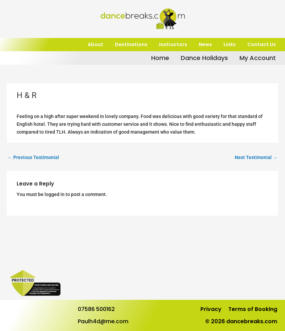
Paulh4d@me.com (103, 321)
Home (160, 58)
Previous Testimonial (33, 157)
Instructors (173, 44)
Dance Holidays (204, 58)
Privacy (210, 309)
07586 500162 (96, 309)
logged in (54, 194)
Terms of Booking (252, 309)
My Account (257, 58)
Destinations (131, 44)
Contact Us (261, 44)
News (205, 44)
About (95, 44)
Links (230, 44)
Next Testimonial (256, 157)
